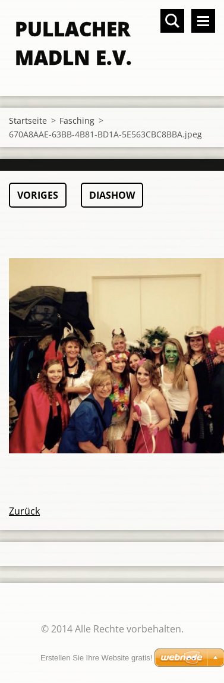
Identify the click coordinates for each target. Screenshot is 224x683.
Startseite (28, 120)
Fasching (76, 120)
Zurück (24, 511)
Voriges (37, 195)
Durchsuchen (172, 21)
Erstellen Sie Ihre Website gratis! (96, 657)
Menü (203, 21)
